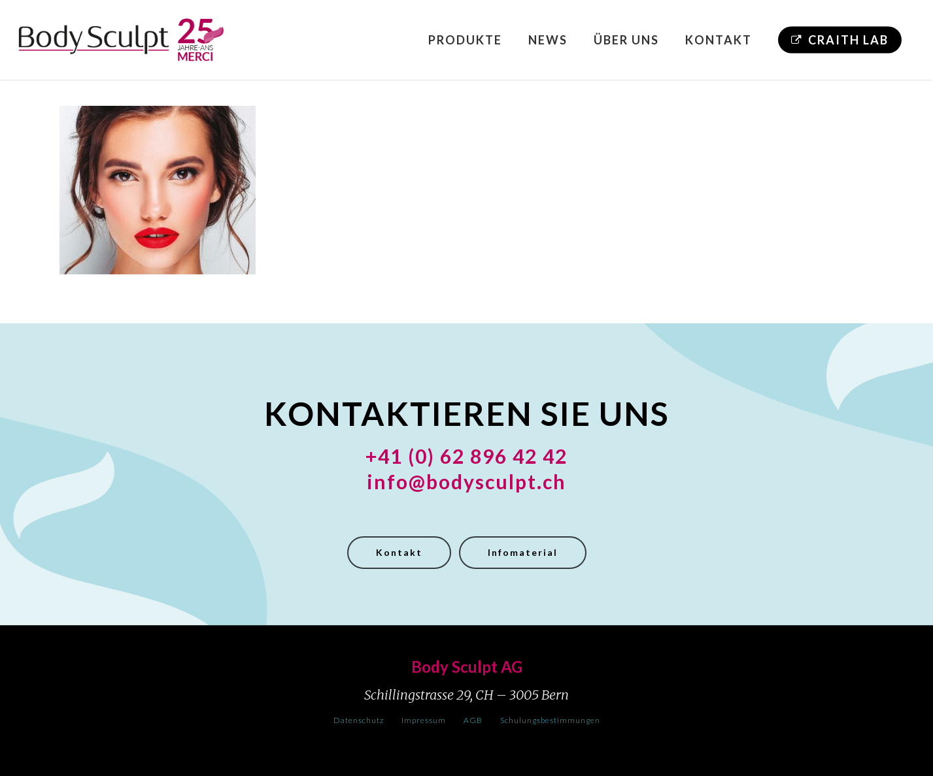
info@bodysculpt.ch (466, 481)
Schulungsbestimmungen (550, 720)
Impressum (423, 720)
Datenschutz (358, 720)
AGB (473, 720)
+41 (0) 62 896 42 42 (466, 456)
